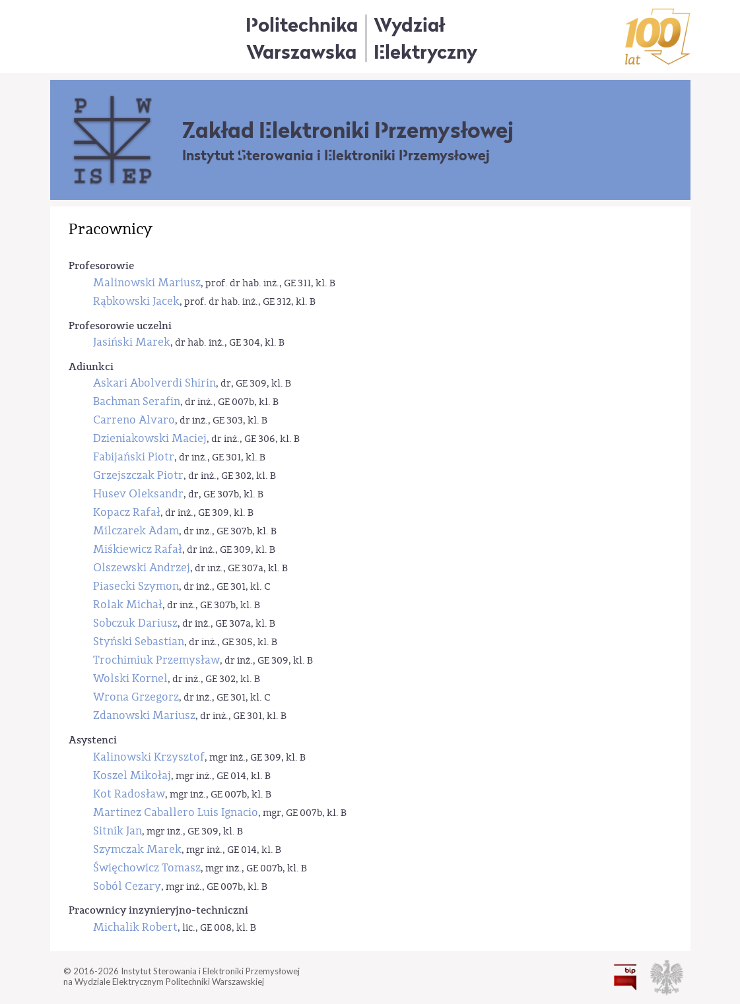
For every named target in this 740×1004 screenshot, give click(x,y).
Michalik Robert (135, 927)
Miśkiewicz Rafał (137, 549)
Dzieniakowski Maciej (150, 438)
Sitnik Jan (117, 831)
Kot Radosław (129, 794)
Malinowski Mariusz (147, 283)
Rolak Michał (127, 605)
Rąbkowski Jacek (136, 301)
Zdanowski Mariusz (144, 715)
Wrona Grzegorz (136, 697)
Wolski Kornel (130, 678)
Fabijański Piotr (133, 457)
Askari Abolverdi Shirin (154, 383)
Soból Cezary (127, 886)
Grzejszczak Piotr (138, 475)
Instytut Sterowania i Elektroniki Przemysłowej (336, 155)
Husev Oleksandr (138, 494)
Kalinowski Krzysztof (149, 757)
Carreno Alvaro (134, 420)
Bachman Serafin (136, 401)
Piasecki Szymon (136, 586)
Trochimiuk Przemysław (156, 660)
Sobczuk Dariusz (135, 623)
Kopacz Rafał (126, 512)
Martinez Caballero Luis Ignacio (175, 812)
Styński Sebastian (138, 641)
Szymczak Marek (137, 849)
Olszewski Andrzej (141, 568)
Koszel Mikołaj (132, 775)
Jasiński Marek (131, 342)
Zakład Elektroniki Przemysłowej (348, 130)
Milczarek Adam (136, 531)
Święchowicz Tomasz (147, 868)
